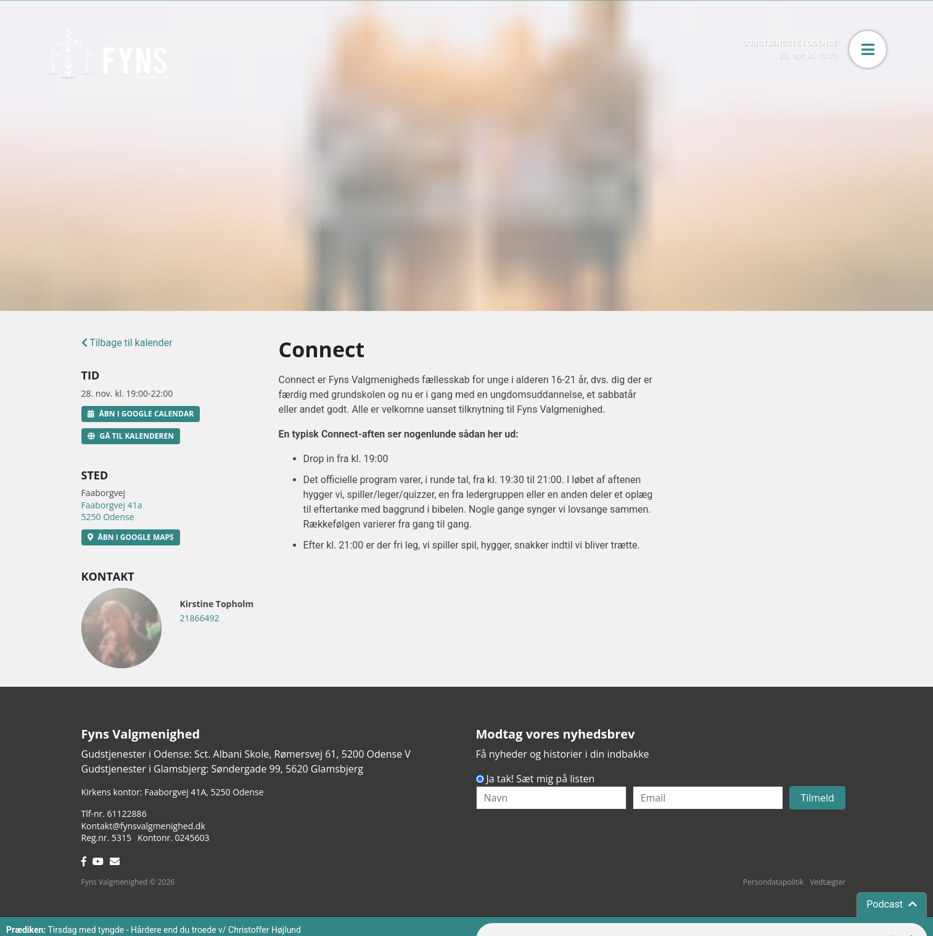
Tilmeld (817, 798)
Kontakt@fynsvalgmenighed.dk (143, 826)
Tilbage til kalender (127, 343)
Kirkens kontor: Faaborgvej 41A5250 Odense (172, 792)
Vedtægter (827, 882)
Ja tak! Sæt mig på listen (541, 778)
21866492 (200, 618)
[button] (867, 49)
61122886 (127, 813)
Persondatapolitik (773, 882)
